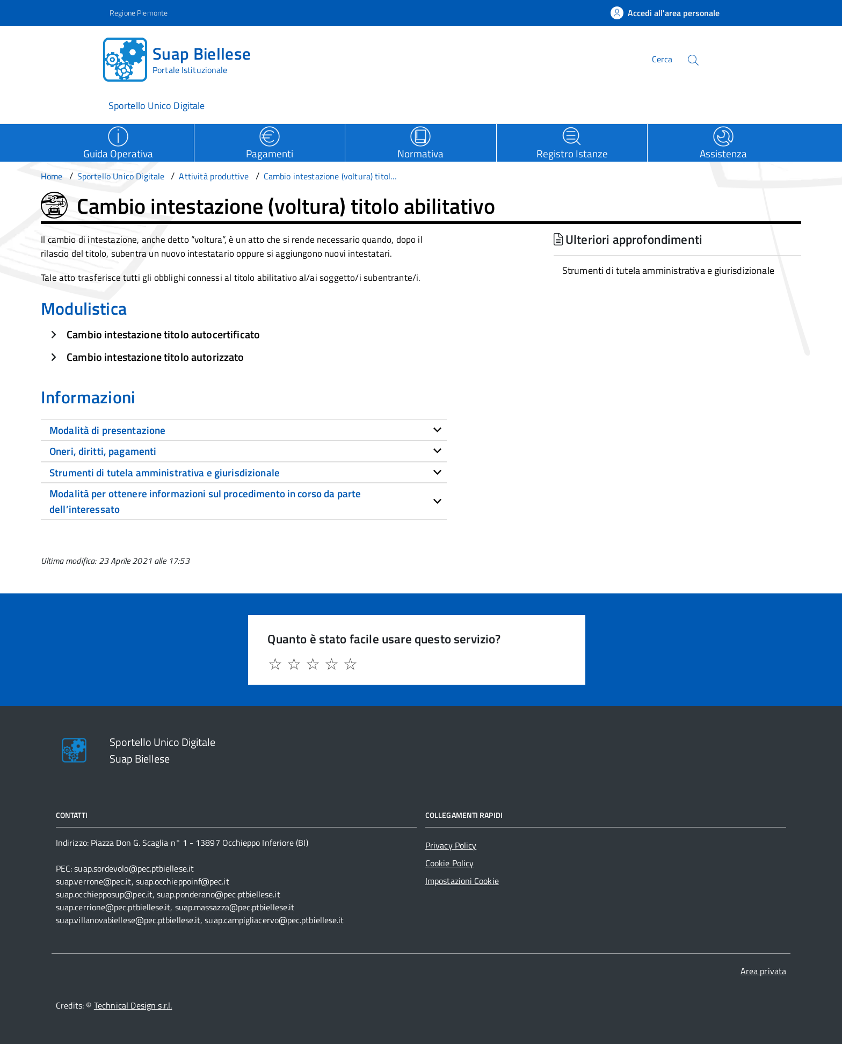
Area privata (763, 971)
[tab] (244, 430)
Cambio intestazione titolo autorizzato (155, 357)
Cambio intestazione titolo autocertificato (163, 334)
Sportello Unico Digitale (156, 105)
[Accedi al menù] (54, 58)
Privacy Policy (450, 845)
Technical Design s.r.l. (133, 1005)
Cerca (662, 59)
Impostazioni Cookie (462, 880)
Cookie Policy (449, 863)
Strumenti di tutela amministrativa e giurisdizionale (668, 270)
